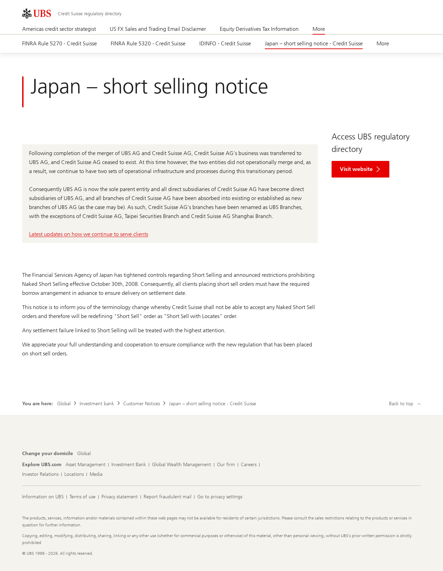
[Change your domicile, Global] (84, 454)
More (319, 29)
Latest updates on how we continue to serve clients (88, 234)
